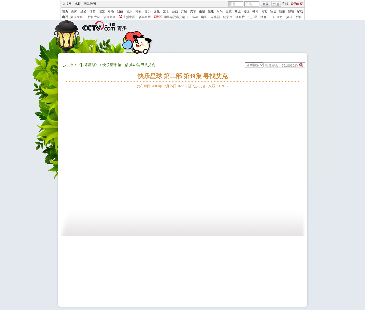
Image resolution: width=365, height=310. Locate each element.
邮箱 (291, 11)
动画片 (240, 17)
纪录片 (227, 17)
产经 (184, 11)
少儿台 (68, 65)
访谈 (282, 11)
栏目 (299, 17)
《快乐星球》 (88, 65)
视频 (78, 4)
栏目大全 (94, 17)
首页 (65, 11)
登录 (265, 4)
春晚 (111, 11)
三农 (229, 11)
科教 (138, 11)
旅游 (202, 11)
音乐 (129, 11)
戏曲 (120, 11)
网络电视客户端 (174, 17)
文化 (157, 11)
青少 (147, 11)
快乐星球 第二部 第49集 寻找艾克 (183, 76)
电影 (204, 17)
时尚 (220, 11)
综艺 (102, 11)
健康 (211, 11)
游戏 (300, 11)
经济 (83, 11)
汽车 (193, 11)
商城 (238, 11)
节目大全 (109, 17)
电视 (65, 17)
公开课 (252, 17)
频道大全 (76, 17)
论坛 (273, 11)
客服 (285, 4)
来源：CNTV (218, 86)
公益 (175, 11)
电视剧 (215, 17)
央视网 (66, 4)
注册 (276, 4)
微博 (255, 11)
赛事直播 (145, 17)
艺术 (166, 11)
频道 (289, 17)
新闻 (74, 11)
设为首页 (297, 4)
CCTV (277, 17)
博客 (264, 11)
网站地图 (90, 4)
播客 (263, 17)
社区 (246, 11)
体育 (93, 11)
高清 (195, 17)
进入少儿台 (197, 86)
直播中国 (129, 17)
